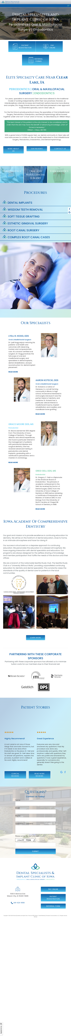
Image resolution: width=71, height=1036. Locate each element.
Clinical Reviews (15, 783)
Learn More (35, 629)
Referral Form (53, 914)
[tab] (35, 203)
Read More (13, 363)
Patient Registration (53, 906)
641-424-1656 (19, 911)
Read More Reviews (40, 783)
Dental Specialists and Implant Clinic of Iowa (22, 915)
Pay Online (53, 897)
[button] (35, 203)
